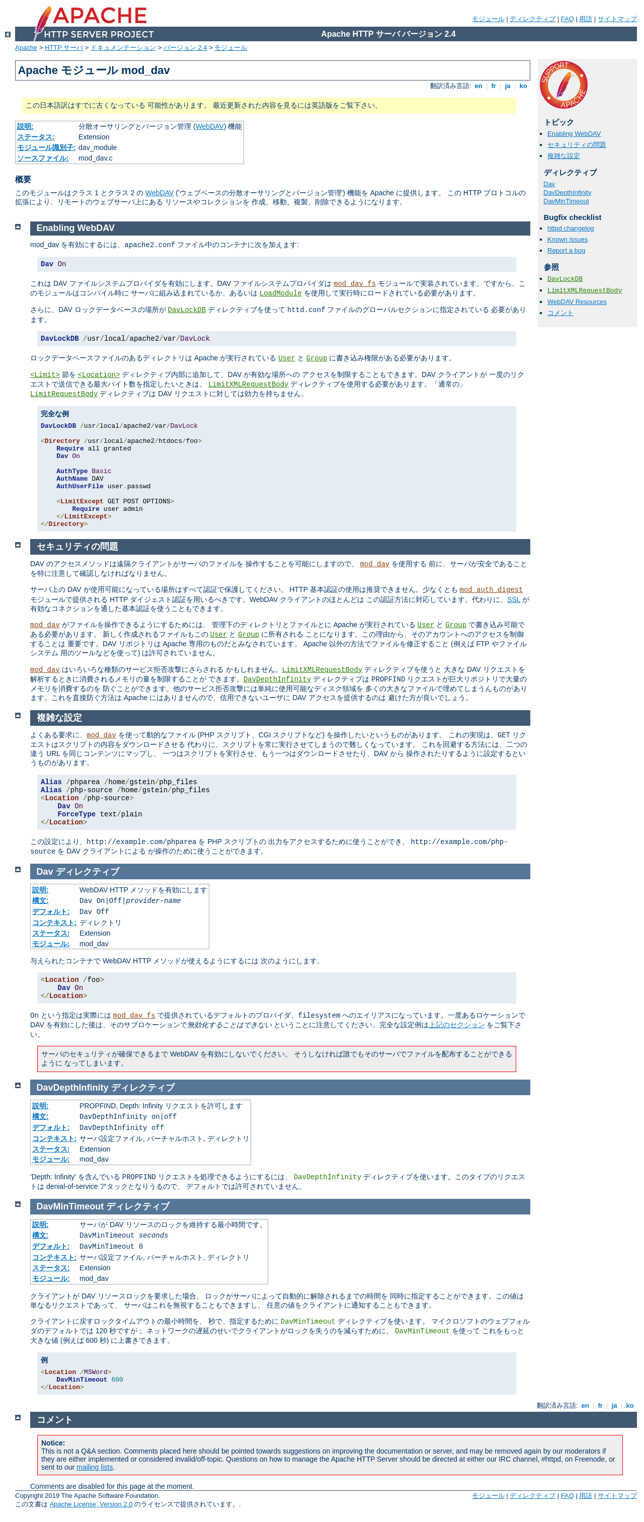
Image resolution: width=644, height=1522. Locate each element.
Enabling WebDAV (574, 133)
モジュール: (51, 944)
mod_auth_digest (491, 590)
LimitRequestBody (64, 394)
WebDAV (210, 126)
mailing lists (94, 1467)
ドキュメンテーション (123, 47)
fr (494, 86)
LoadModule (281, 293)
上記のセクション (457, 1025)
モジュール (488, 19)
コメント (560, 313)
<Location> (99, 375)
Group (317, 358)
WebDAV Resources (577, 302)
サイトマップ (617, 19)
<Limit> (45, 375)
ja (507, 86)
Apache (26, 47)
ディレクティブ (532, 19)
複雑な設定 (563, 156)
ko (523, 86)
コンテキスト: (54, 923)
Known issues (567, 239)
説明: (25, 126)
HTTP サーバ (64, 47)
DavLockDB (565, 279)
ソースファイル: (43, 158)
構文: (40, 900)
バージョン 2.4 (185, 47)
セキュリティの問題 (576, 144)
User (286, 358)
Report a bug (566, 250)
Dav (549, 184)
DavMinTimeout (566, 201)
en (478, 86)
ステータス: (36, 137)
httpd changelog (570, 228)
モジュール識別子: (46, 147)
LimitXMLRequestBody (584, 290)
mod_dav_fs (355, 284)
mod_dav (374, 564)
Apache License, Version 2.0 (91, 1504)
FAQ (567, 19)
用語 (585, 19)
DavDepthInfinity (567, 192)
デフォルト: (51, 911)
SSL (513, 599)
